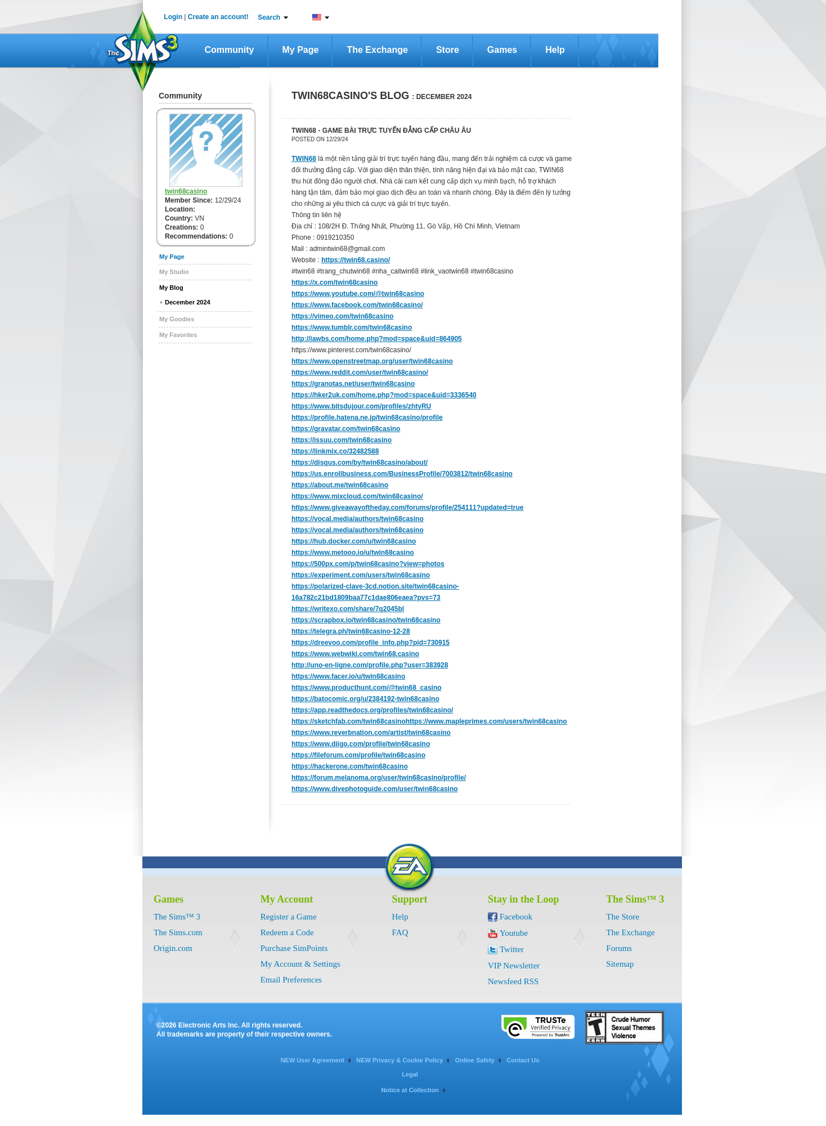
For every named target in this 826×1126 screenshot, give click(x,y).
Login (173, 17)
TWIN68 (303, 159)
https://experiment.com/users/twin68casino (360, 575)
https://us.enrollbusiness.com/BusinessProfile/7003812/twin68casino (402, 474)
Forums (619, 948)
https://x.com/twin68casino (334, 282)
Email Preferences (291, 979)
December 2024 (187, 302)
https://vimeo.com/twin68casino (342, 316)
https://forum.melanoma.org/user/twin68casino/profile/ (378, 778)
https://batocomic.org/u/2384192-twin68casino (365, 699)
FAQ (400, 932)
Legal (410, 1074)
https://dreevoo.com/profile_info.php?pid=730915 (370, 643)
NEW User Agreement (312, 1060)
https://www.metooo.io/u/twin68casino (352, 553)
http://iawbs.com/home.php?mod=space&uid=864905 (376, 339)
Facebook (516, 916)
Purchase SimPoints (294, 948)
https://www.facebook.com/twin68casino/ (357, 305)
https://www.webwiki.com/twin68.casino (355, 654)
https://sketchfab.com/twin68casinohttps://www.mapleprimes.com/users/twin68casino (429, 721)
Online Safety (475, 1060)
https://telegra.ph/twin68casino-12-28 (350, 631)
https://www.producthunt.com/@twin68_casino (366, 688)
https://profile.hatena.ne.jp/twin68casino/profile (367, 417)
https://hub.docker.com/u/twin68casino (353, 541)
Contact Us (522, 1060)
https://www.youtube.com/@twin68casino (357, 294)
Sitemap (620, 963)
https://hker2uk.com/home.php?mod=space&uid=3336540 (384, 395)
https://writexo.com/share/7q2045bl (347, 609)
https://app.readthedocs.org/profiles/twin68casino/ (372, 710)
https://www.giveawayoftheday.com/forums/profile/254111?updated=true (407, 508)
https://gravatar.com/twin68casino (345, 429)
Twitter (512, 949)
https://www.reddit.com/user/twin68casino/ (359, 372)
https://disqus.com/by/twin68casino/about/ (359, 462)
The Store (622, 916)
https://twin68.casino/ (355, 260)
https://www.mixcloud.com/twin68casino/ (357, 496)
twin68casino (186, 191)
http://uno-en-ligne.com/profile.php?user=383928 (369, 665)
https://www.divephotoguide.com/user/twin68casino (374, 789)
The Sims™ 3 (177, 916)
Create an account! (218, 17)
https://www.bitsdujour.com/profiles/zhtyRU (361, 406)
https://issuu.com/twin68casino (341, 440)
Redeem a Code (287, 932)
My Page (300, 50)
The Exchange (377, 50)
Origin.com (173, 948)
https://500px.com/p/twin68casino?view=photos (368, 564)
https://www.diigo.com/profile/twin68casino (360, 744)
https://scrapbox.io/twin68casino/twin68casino (366, 620)
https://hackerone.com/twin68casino (349, 766)
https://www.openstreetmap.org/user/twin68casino (372, 361)
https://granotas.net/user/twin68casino (353, 384)
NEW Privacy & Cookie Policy (399, 1060)
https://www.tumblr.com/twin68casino (351, 327)
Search (269, 17)
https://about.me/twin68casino (339, 485)
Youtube (514, 932)
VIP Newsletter (514, 965)
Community (229, 50)
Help (555, 50)
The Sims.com (178, 932)
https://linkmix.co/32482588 (335, 451)
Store (447, 50)
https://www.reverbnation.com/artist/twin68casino (371, 733)
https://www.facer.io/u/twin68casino (348, 676)
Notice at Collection (410, 1090)
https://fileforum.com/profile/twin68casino (358, 755)
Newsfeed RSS (513, 981)
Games (502, 50)
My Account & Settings (300, 963)
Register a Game (289, 916)
